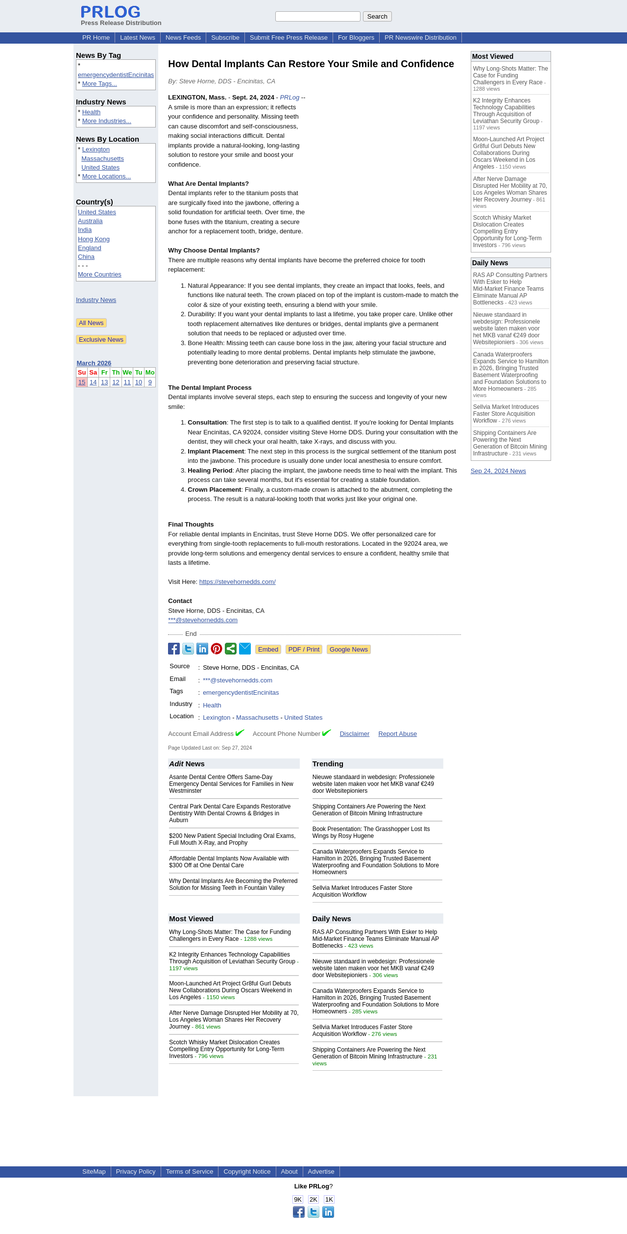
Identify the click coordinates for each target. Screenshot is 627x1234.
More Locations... (106, 176)
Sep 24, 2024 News (498, 471)
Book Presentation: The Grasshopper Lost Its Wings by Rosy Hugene (371, 832)
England (89, 248)
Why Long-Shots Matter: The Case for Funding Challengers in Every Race (230, 935)
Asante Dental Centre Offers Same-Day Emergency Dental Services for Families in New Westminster (231, 784)
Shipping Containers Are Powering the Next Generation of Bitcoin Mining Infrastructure (369, 810)
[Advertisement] (387, 164)
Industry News (96, 299)
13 (104, 382)
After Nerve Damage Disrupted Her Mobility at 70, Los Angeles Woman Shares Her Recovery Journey (233, 1019)
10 (138, 382)
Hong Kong (94, 239)
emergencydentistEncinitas (116, 74)
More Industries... (106, 121)
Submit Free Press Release (289, 37)
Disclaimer (355, 733)
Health (91, 112)
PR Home (96, 37)
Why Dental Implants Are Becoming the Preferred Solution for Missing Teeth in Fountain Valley (233, 884)
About (289, 1171)
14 (93, 382)
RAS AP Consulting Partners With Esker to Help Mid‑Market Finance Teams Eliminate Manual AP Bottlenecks (376, 939)
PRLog (289, 97)
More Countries (99, 274)
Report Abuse (397, 733)
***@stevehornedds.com (203, 620)
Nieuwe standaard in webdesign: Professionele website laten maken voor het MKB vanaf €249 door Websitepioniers (374, 784)
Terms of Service (190, 1171)
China (86, 256)
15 (81, 382)
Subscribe (225, 37)
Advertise (321, 1171)
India (85, 229)
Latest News (137, 37)
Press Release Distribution (121, 19)
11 (127, 382)
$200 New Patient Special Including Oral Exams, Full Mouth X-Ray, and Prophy (232, 839)
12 (115, 382)
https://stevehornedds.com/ (237, 581)
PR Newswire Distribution (421, 37)
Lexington (96, 149)
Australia (90, 221)
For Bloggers (356, 37)
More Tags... (99, 83)
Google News (349, 649)
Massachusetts (102, 158)
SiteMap (94, 1171)
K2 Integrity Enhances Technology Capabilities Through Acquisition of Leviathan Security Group (232, 958)
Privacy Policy (136, 1171)
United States (100, 167)
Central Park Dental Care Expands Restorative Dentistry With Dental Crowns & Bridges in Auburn (229, 813)
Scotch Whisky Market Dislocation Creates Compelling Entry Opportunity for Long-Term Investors (226, 1049)
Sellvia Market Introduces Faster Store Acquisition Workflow (362, 891)
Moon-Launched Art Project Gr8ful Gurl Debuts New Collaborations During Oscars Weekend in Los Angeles (230, 990)
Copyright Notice (246, 1171)
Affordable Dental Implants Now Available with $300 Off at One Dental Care (229, 862)
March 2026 (94, 363)
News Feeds (183, 37)
